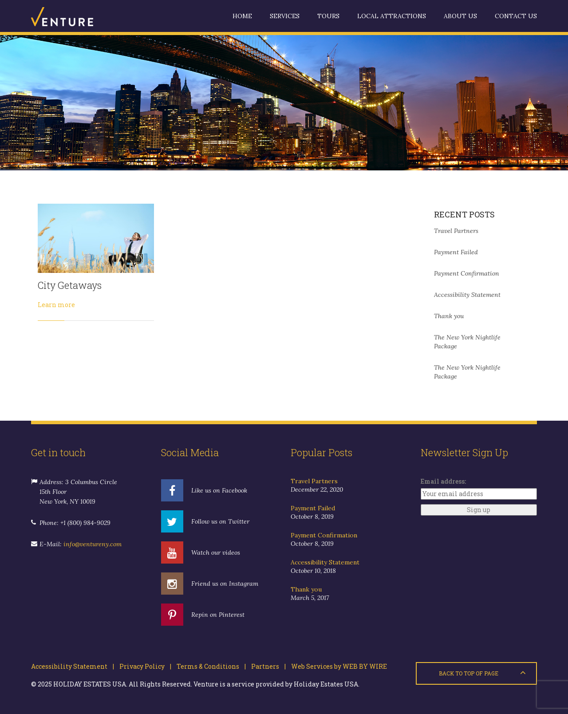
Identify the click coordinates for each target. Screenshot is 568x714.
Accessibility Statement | (72, 666)
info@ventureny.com (92, 544)
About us (460, 16)
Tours (328, 16)
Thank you (449, 316)
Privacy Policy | (142, 666)
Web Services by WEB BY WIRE (336, 666)
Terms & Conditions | (208, 666)
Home (242, 16)
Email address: (443, 481)
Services (285, 16)
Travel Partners (456, 231)
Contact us (516, 16)
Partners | (266, 666)
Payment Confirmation (466, 273)
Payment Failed (456, 252)
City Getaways (70, 285)
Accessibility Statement (467, 295)
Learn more (56, 304)
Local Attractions (391, 16)
